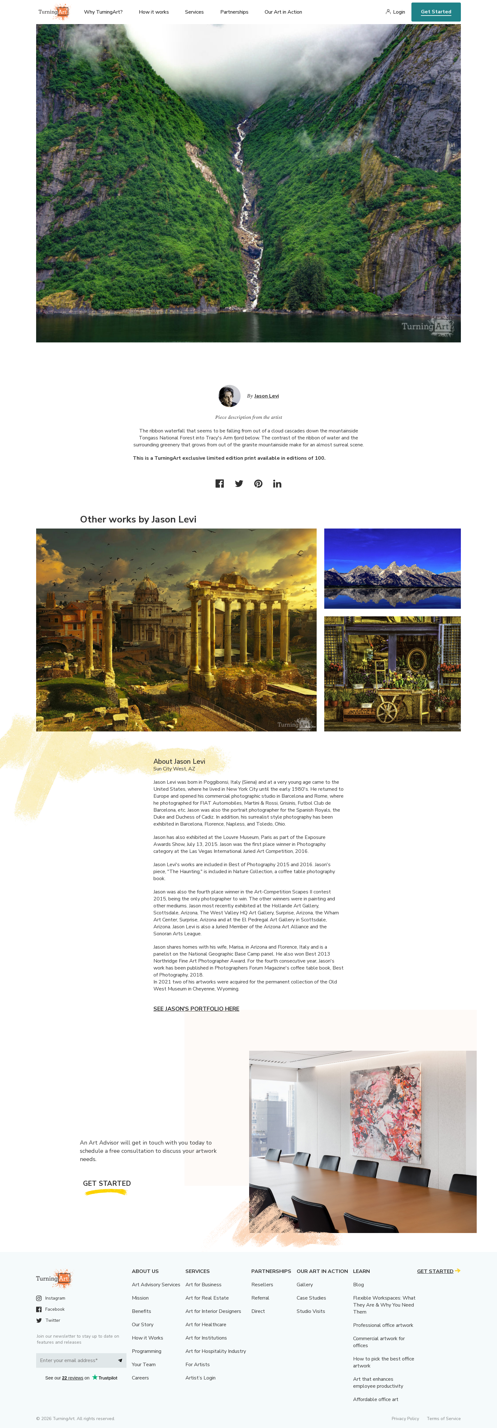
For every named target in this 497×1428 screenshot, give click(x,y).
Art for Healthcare (205, 1324)
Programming (146, 1351)
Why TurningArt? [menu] (103, 12)
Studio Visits (311, 1311)
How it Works (147, 1337)
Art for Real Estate (207, 1298)
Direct (258, 1311)
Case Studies (311, 1298)
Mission (140, 1298)
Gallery (305, 1284)
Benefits (141, 1311)
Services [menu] (194, 12)
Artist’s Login (200, 1377)
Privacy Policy (405, 1419)
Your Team (144, 1364)
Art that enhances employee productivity (378, 1383)
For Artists (197, 1364)
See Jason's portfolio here (196, 1009)
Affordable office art (375, 1399)
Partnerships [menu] (234, 12)
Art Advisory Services (156, 1284)
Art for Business (203, 1284)
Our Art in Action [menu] (283, 12)
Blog (358, 1284)
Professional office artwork (383, 1325)
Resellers (262, 1284)
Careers (140, 1377)
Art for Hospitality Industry (215, 1351)
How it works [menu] (154, 12)
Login (399, 12)
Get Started (436, 11)
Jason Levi (267, 396)
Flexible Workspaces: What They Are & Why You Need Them (384, 1305)
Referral (260, 1298)
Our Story (142, 1324)
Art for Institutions (206, 1337)
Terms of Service (444, 1419)
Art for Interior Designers (213, 1311)
